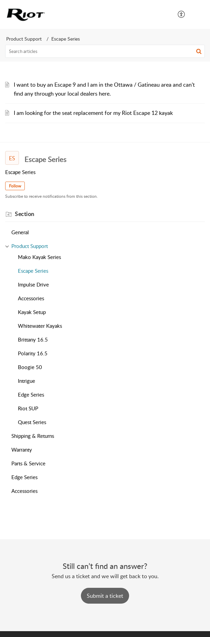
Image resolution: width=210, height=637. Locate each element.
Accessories (31, 298)
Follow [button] (15, 186)
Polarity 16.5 (33, 353)
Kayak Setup (32, 312)
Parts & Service (28, 463)
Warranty (21, 449)
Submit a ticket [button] (105, 596)
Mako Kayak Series (39, 256)
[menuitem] (181, 14)
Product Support (24, 38)
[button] (181, 14)
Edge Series (31, 394)
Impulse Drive (33, 284)
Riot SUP (28, 408)
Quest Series (32, 422)
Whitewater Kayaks (40, 325)
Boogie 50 (30, 367)
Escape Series (33, 270)
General (20, 232)
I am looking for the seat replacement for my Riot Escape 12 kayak (93, 113)
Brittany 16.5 (33, 339)
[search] (105, 51)
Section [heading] (24, 214)
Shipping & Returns (32, 435)
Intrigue (26, 380)
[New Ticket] (105, 596)
